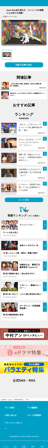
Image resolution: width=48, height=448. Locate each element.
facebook (24, 387)
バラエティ (10, 399)
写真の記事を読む (24, 65)
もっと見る (24, 200)
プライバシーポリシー (14, 426)
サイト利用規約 (34, 415)
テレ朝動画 (32, 408)
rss (31, 387)
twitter (16, 387)
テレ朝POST (24, 3)
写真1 (27, 399)
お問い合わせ (11, 415)
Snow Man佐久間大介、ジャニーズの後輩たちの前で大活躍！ (20, 399)
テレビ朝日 (10, 408)
